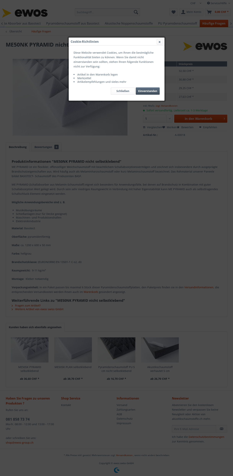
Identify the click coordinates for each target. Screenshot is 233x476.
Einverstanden (147, 91)
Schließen (122, 91)
